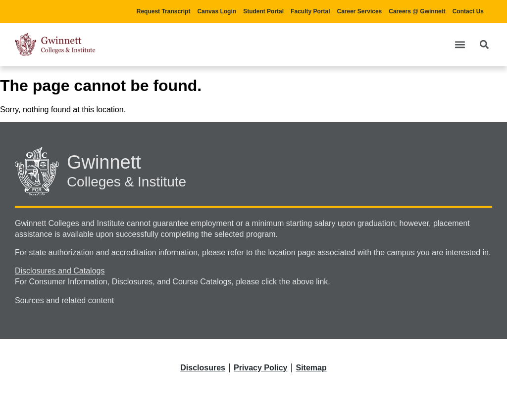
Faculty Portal (310, 11)
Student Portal (263, 11)
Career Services (359, 11)
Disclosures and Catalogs (59, 271)
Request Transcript (164, 11)
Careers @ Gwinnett (417, 11)
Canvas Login (216, 11)
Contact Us (468, 11)
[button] (460, 44)
